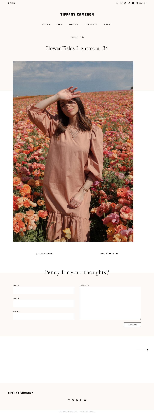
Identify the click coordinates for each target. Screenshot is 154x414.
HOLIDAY (108, 24)
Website (16, 311)
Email (16, 298)
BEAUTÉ (73, 24)
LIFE (59, 24)
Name (16, 285)
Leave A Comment (45, 253)
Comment (84, 285)
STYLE (46, 24)
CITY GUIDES (91, 24)
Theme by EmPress (87, 411)
